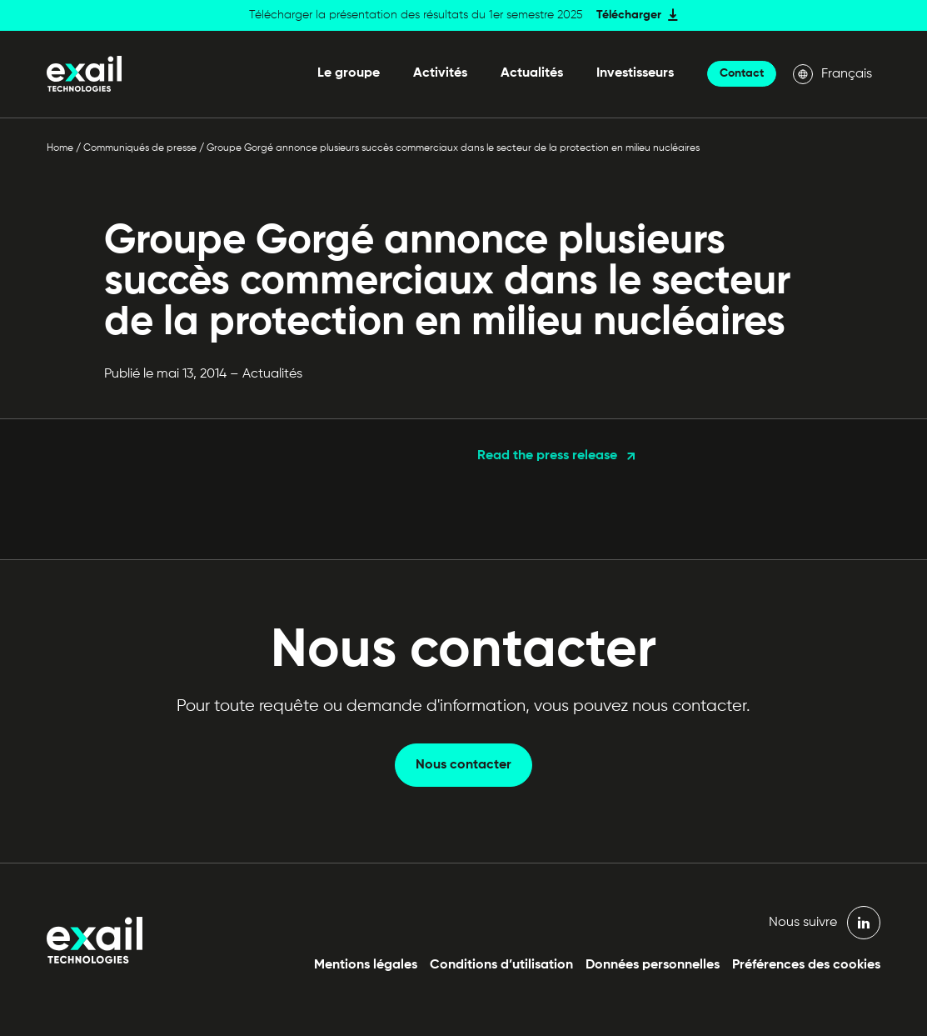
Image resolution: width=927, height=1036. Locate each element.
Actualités (532, 73)
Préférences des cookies (806, 965)
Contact (742, 73)
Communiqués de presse (140, 148)
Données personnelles (653, 965)
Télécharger (628, 15)
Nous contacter (463, 765)
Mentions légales (365, 965)
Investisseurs (635, 73)
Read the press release (547, 456)
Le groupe (348, 73)
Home (60, 148)
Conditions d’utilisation (501, 965)
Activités (440, 73)
